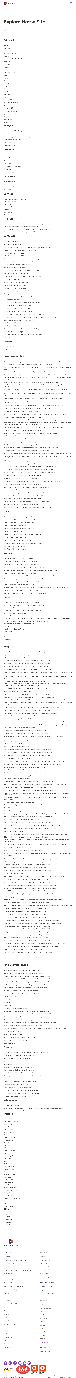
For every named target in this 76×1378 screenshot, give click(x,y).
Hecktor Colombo (10, 1164)
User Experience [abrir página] (9, 1311)
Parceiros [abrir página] (7, 1347)
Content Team (8, 1135)
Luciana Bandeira (9, 1166)
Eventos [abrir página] (42, 1335)
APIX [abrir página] (41, 1305)
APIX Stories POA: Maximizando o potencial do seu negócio (23, 608)
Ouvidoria (7, 75)
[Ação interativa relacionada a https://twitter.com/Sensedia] (15, 1363)
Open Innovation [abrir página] (9, 1274)
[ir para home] (10, 3)
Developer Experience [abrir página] (11, 1324)
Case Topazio (8, 639)
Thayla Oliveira (8, 1195)
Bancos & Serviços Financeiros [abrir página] (13, 1286)
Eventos (6, 78)
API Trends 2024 (9, 347)
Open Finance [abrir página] (44, 1274)
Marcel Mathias (9, 1169)
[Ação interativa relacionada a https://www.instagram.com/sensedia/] (10, 1363)
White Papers (8, 86)
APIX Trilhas (8, 1225)
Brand (6, 105)
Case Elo (6, 634)
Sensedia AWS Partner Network (14, 100)
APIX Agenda (8, 1219)
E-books (6, 83)
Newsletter (7, 122)
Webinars (7, 94)
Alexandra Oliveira (9, 1124)
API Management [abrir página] (45, 1260)
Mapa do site (8, 119)
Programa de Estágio (11, 102)
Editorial (6, 1145)
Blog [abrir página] (41, 1311)
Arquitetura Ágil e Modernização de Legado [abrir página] (17, 1270)
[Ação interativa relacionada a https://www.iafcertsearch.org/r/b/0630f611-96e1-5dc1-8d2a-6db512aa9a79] (23, 1369)
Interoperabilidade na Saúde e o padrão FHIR (19, 624)
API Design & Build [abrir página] (46, 1286)
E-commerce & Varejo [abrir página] (11, 1290)
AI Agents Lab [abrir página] (8, 1317)
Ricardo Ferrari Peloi (10, 1190)
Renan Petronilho (10, 1187)
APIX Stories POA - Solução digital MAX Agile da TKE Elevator (24, 610)
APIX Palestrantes (9, 1222)
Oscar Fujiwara (8, 1180)
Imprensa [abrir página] (43, 1339)
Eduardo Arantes (9, 1151)
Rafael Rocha (8, 1185)
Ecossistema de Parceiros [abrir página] (12, 1267)
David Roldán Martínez (11, 1143)
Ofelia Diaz (7, 1177)
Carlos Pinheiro (9, 1129)
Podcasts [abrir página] (42, 1332)
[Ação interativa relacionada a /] (4, 30)
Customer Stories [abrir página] (45, 1308)
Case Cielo (7, 626)
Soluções (7, 64)
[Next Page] (38, 958)
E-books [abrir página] (42, 1315)
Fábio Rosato (8, 1158)
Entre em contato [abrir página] (45, 1351)
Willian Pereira (8, 1206)
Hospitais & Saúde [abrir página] (9, 1283)
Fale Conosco (8, 51)
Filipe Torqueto (9, 1156)
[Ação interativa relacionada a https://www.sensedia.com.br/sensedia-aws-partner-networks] (9, 1369)
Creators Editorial (9, 1137)
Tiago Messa (8, 1201)
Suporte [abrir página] (6, 1307)
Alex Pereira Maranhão (11, 1121)
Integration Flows (45, 1290)
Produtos (7, 62)
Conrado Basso (9, 1132)
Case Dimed (8, 631)
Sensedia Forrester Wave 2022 (14, 1111)
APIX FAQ (7, 1217)
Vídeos (6, 97)
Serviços (6, 70)
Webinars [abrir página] (42, 1325)
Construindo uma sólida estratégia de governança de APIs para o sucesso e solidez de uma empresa (37, 618)
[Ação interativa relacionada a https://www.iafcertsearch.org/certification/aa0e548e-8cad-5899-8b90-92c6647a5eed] (34, 1369)
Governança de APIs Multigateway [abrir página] (15, 1260)
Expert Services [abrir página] (9, 1321)
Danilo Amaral (8, 1140)
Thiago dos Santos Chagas (12, 1198)
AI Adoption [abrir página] (7, 1257)
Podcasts (7, 89)
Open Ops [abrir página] (7, 1314)
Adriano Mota (8, 1119)
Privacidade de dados (65, 1376)
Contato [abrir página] (6, 1340)
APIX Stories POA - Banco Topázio (15, 613)
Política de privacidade (51, 1376)
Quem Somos (8, 48)
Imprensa (7, 108)
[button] (70, 3)
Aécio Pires (7, 1127)
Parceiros (7, 59)
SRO (5, 349)
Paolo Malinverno (9, 1182)
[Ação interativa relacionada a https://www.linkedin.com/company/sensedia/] (20, 1363)
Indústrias (7, 67)
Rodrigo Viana (8, 1193)
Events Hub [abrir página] (43, 1270)
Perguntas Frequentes (11, 53)
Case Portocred (9, 637)
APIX (5, 114)
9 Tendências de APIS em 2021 (14, 1105)
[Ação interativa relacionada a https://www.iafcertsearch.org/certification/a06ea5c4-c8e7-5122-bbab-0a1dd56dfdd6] (42, 1369)
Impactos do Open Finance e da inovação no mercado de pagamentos (27, 621)
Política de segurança (10, 1376)
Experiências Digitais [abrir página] (10, 1263)
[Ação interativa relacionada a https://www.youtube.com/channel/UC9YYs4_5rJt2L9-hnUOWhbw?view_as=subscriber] (24, 1363)
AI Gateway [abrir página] (43, 1257)
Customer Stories (9, 72)
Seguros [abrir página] (6, 1293)
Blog (5, 117)
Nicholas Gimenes (10, 1174)
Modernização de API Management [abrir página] (15, 1304)
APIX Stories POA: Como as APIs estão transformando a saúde (24, 605)
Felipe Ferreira (8, 1153)
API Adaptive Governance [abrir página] (48, 1267)
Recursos (7, 81)
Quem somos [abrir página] (8, 1337)
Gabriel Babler (8, 1161)
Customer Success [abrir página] (10, 1328)
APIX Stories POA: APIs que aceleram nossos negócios (22, 602)
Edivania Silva (8, 1148)
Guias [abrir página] (41, 1322)
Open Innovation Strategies (48, 1293)
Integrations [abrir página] (43, 1263)
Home (6, 45)
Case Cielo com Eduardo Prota (14, 629)
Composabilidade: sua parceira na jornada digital (19, 616)
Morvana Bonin (9, 1172)
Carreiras (6, 56)
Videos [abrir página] (42, 1328)
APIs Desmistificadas (10, 111)
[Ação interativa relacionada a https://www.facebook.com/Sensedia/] (5, 1363)
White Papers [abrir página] (44, 1318)
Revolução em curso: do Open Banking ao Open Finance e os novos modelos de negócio (34, 1108)
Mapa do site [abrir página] (44, 1342)
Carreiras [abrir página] (6, 1344)
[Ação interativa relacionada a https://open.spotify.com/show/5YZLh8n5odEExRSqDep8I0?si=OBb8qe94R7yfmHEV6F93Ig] (29, 1363)
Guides (6, 92)
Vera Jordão (7, 1203)
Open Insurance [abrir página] (45, 1277)
